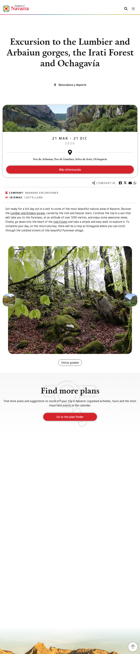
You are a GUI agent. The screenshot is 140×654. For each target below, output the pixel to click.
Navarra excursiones (42, 192)
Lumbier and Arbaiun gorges (27, 213)
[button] (9, 300)
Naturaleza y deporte (72, 85)
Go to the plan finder (70, 417)
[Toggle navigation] (133, 8)
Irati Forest (60, 222)
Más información (70, 169)
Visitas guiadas (70, 362)
